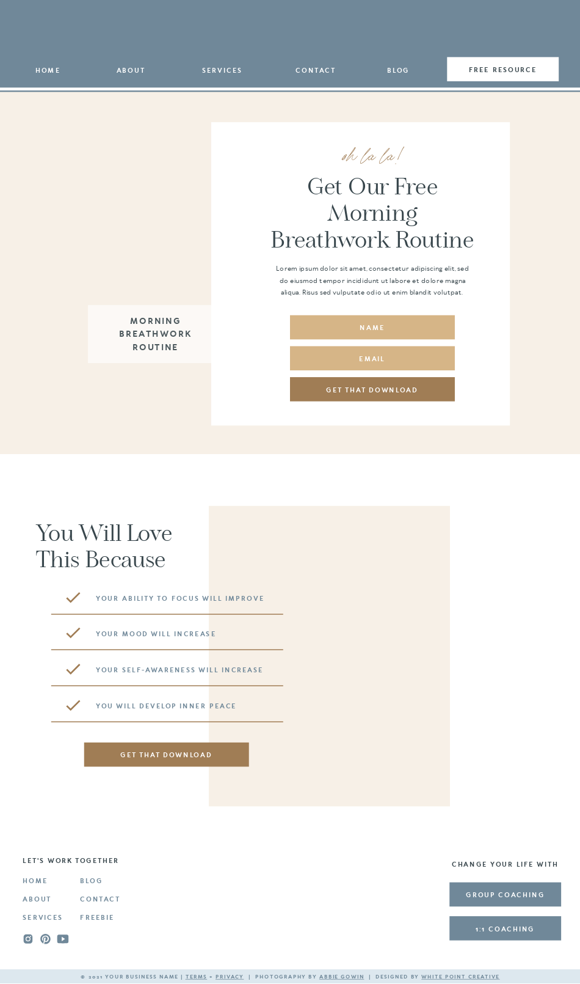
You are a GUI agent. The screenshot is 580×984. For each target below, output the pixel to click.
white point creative (460, 977)
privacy (230, 977)
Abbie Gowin (341, 977)
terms (197, 977)
